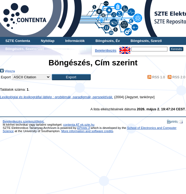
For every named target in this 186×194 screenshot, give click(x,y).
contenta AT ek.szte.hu (78, 124)
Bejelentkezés (106, 50)
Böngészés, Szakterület (24, 49)
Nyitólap (47, 41)
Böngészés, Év (108, 41)
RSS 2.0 (175, 77)
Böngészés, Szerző (146, 41)
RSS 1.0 (155, 77)
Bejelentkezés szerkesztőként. (23, 121)
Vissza (7, 71)
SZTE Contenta (17, 41)
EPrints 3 (83, 127)
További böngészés (70, 49)
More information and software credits (87, 131)
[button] (71, 77)
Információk (75, 41)
